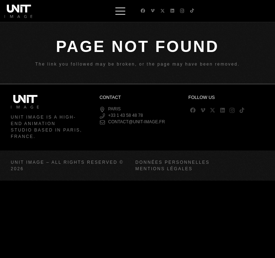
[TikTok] (192, 11)
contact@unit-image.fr (136, 121)
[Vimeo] (152, 11)
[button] (120, 11)
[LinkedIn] (172, 11)
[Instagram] (182, 11)
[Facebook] (143, 11)
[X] (163, 11)
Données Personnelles (172, 162)
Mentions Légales (164, 168)
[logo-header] (18, 11)
